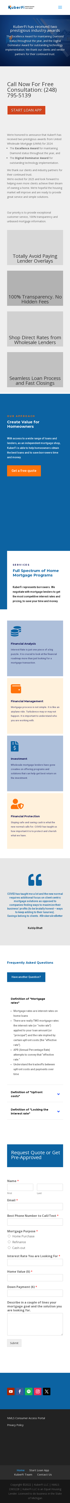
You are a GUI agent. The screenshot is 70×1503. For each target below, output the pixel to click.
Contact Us (44, 1474)
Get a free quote (24, 471)
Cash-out (18, 1248)
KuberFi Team (23, 1474)
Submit (14, 1343)
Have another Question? (26, 976)
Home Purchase (23, 1236)
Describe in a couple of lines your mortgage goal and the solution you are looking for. (34, 1306)
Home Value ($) (19, 1272)
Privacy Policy (15, 1425)
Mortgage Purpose (22, 1231)
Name (13, 1181)
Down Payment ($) (22, 1287)
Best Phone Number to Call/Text (33, 1216)
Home (20, 1470)
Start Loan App (39, 1470)
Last (39, 1193)
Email (12, 1200)
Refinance (19, 1242)
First (9, 1193)
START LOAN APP (26, 110)
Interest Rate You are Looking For (33, 1256)
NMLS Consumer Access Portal (26, 1418)
